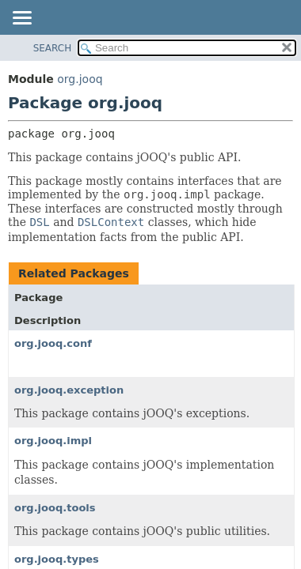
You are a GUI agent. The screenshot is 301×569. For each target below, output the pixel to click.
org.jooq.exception (69, 390)
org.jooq (79, 79)
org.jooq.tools (55, 508)
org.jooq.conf (53, 343)
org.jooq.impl (53, 441)
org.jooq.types (56, 559)
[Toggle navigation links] (21, 19)
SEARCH (52, 48)
